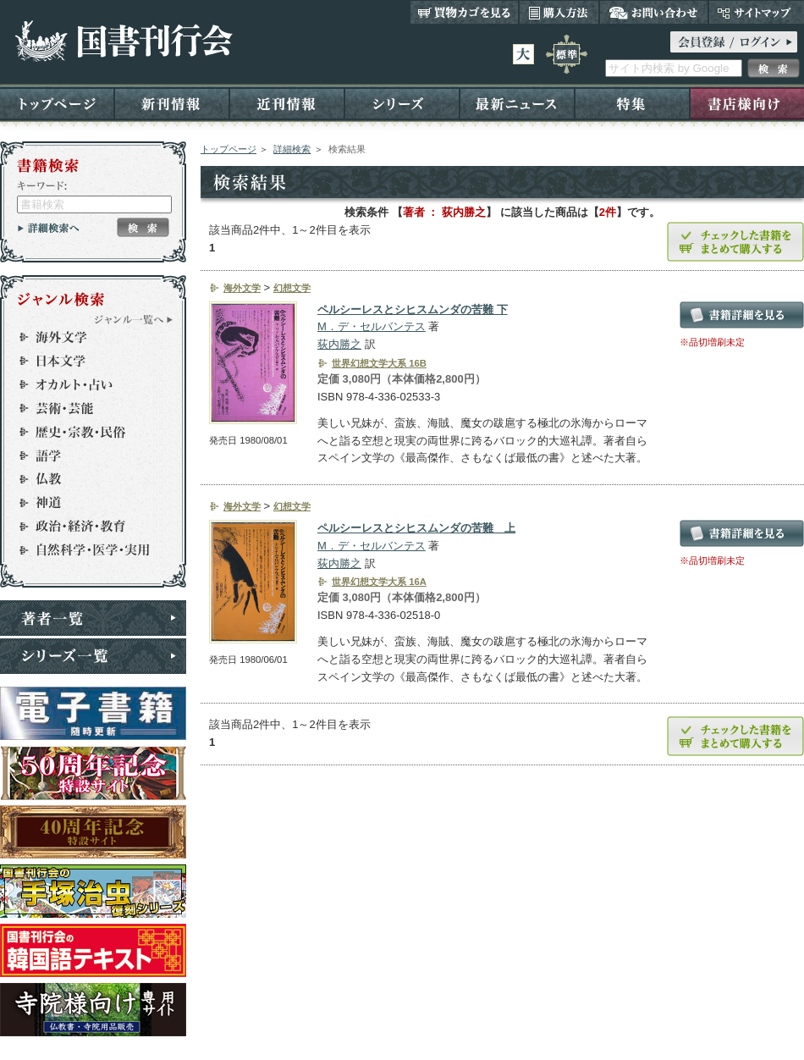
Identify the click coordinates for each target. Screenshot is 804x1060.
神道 (85, 503)
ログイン (733, 41)
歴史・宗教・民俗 (85, 432)
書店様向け (747, 103)
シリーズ (402, 103)
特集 (632, 103)
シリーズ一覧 (93, 656)
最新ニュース (517, 103)
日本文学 (85, 361)
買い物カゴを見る (464, 12)
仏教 (85, 479)
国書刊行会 (123, 41)
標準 (566, 54)
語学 (85, 455)
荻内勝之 (339, 344)
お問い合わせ (653, 12)
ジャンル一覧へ (133, 319)
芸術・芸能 (85, 408)
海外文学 (85, 337)
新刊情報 (171, 103)
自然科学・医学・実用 (85, 550)
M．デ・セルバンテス (371, 326)
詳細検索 (292, 149)
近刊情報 (286, 103)
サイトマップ (756, 12)
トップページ (57, 103)
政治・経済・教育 (85, 526)
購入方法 (559, 12)
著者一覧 (93, 618)
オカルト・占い (85, 384)
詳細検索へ (48, 228)
